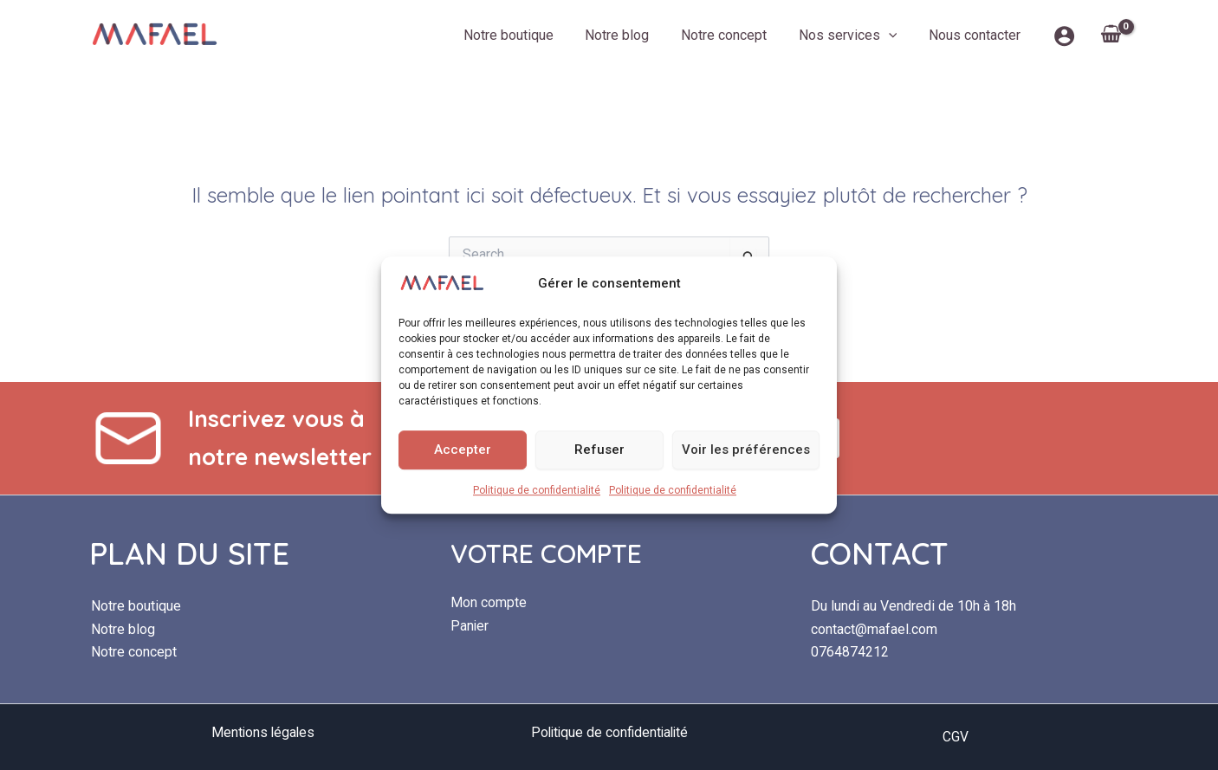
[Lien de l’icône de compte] (1064, 36)
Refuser (599, 449)
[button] (895, 35)
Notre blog (631, 35)
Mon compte (488, 602)
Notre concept (734, 35)
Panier (469, 626)
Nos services (854, 35)
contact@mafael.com (874, 629)
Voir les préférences (746, 449)
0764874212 (850, 652)
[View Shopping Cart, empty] (1110, 35)
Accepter (462, 449)
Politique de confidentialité (536, 490)
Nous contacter (976, 35)
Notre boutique (527, 35)
